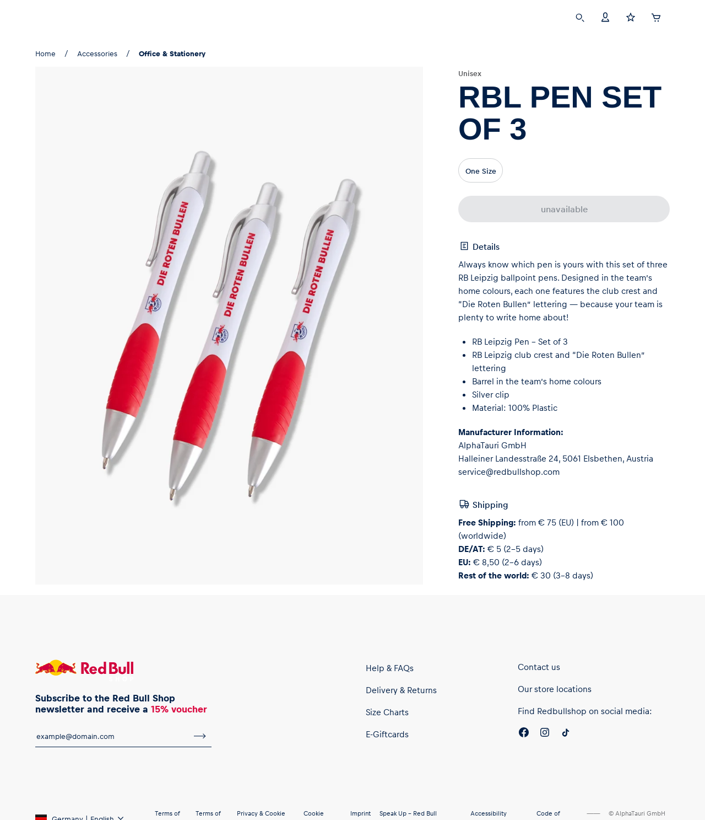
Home (45, 53)
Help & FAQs (390, 667)
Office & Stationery (172, 53)
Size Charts (387, 711)
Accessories (97, 53)
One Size (480, 170)
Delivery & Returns (401, 689)
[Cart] (656, 16)
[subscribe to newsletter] (200, 736)
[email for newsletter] (111, 736)
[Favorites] (631, 16)
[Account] (605, 16)
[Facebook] (524, 734)
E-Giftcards (387, 733)
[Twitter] (566, 734)
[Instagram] (545, 734)
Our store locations (555, 688)
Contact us (539, 666)
